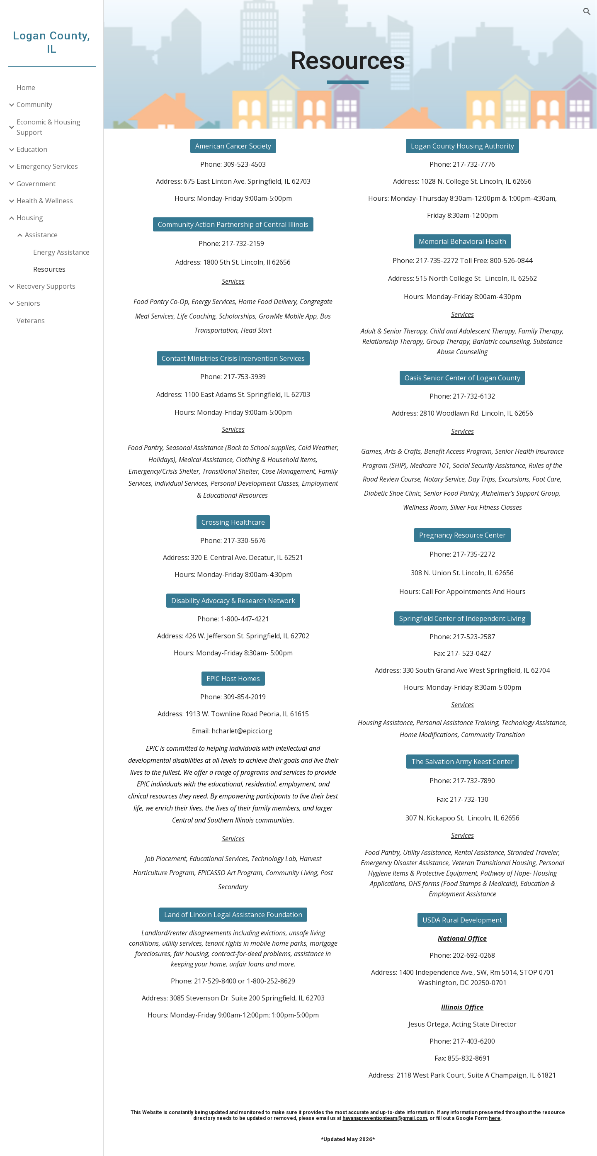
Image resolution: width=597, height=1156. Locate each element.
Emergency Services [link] (47, 166)
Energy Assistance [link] (61, 252)
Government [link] (36, 183)
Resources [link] (49, 269)
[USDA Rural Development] (464, 920)
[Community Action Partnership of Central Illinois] (237, 224)
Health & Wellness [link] (45, 200)
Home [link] (26, 87)
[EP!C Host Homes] (237, 678)
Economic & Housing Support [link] (48, 127)
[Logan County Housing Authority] (463, 146)
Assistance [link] (41, 234)
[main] (350, 64)
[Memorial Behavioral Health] (463, 241)
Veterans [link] (31, 320)
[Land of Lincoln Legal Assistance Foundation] (237, 914)
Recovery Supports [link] (46, 286)
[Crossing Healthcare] (237, 522)
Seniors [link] (28, 303)
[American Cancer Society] (237, 146)
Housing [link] (30, 217)
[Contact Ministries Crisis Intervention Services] (236, 358)
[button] (587, 12)
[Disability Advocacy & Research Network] (237, 600)
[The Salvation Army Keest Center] (464, 761)
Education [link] (32, 149)
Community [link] (34, 104)
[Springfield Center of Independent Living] (464, 618)
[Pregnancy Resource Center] (463, 535)
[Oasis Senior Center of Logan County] (464, 378)
